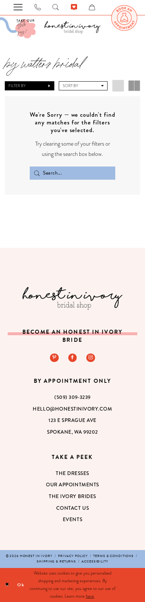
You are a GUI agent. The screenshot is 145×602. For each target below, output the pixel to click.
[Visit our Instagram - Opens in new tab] (90, 358)
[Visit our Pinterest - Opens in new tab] (54, 358)
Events (72, 519)
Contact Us (72, 508)
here (90, 596)
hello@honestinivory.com (72, 408)
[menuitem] (124, 18)
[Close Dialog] (6, 584)
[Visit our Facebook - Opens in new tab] (72, 358)
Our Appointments (72, 484)
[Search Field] (72, 173)
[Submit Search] (36, 173)
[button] (29, 85)
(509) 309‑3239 (72, 397)
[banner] (72, 27)
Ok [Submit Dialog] (21, 585)
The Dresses (72, 473)
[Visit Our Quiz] (18, 27)
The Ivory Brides (72, 496)
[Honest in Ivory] (72, 298)
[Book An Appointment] (124, 18)
